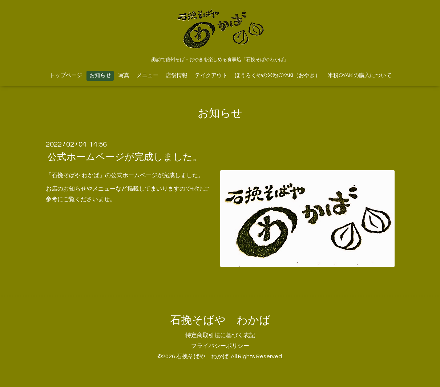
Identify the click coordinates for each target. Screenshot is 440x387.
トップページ (65, 75)
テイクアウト (211, 75)
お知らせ (100, 75)
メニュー (147, 75)
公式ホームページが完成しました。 (125, 157)
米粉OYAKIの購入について (360, 75)
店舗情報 (176, 75)
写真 (123, 75)
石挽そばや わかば (220, 320)
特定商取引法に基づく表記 (220, 335)
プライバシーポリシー (220, 346)
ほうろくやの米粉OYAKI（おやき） (277, 75)
